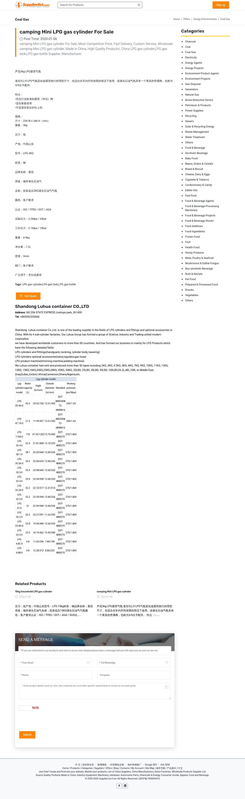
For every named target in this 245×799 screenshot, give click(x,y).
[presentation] (44, 720)
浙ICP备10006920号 (149, 778)
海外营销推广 (134, 764)
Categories (86, 768)
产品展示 (171, 768)
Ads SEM (165, 764)
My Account (137, 768)
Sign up (220, 4)
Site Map (149, 768)
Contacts (124, 768)
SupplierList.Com (108, 778)
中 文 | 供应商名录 (84, 764)
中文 (180, 768)
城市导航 (160, 768)
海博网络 (102, 764)
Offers (186, 19)
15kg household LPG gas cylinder (33, 591)
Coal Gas (225, 19)
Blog (116, 768)
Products (75, 768)
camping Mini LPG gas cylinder (114, 591)
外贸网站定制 (117, 764)
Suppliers (99, 768)
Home (176, 19)
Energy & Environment (205, 19)
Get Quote (28, 296)
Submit (27, 734)
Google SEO (151, 764)
